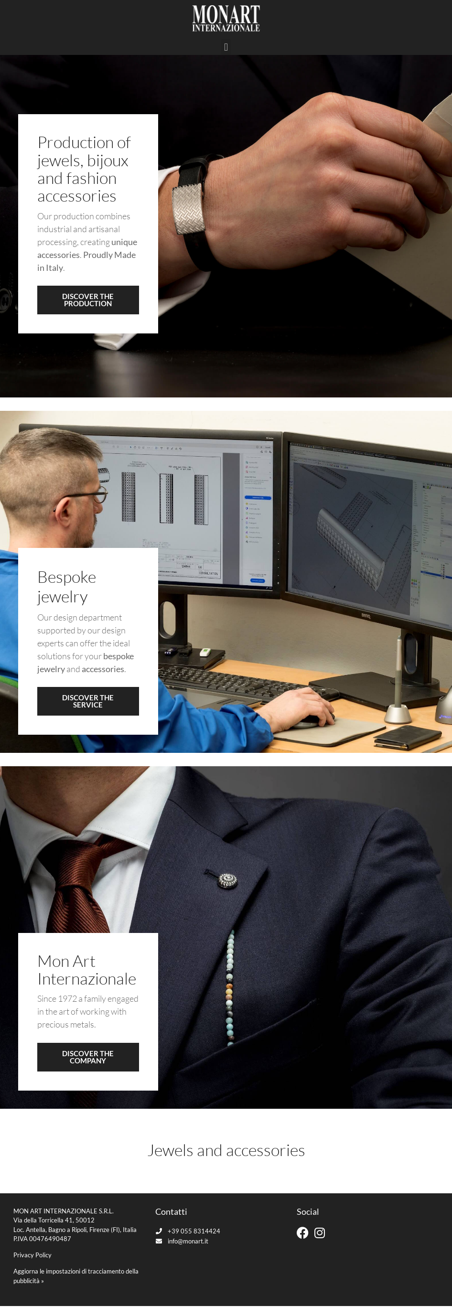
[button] (225, 48)
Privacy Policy (32, 1256)
